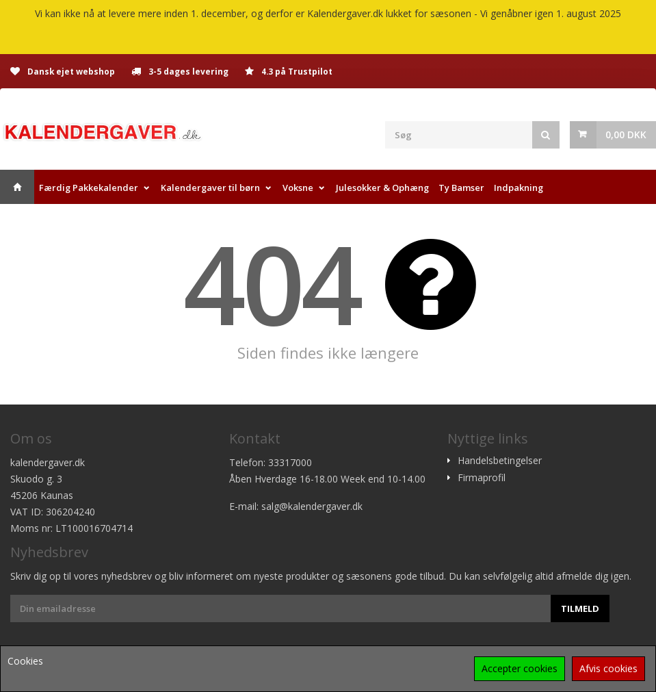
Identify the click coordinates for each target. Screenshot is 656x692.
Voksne (298, 187)
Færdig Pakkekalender (88, 187)
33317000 (290, 462)
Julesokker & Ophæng (382, 187)
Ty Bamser (461, 187)
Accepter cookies (519, 668)
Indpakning (518, 187)
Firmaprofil (482, 478)
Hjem (17, 187)
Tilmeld (580, 608)
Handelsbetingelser (500, 460)
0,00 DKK (625, 134)
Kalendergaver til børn (210, 187)
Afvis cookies (608, 668)
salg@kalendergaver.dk (312, 506)
